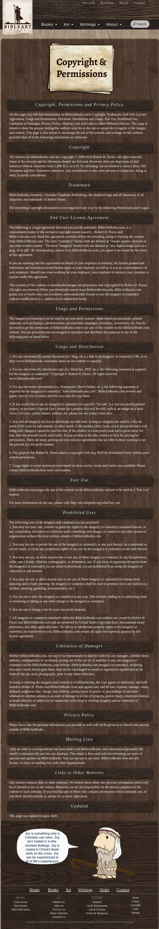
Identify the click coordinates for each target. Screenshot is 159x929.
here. (109, 413)
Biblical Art (59, 902)
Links (135, 908)
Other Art (59, 905)
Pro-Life (89, 3)
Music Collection (58, 913)
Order (104, 890)
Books (48, 24)
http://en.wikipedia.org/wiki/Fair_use (95, 502)
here (116, 435)
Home (35, 890)
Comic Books (20, 902)
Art (68, 24)
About (113, 24)
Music (124, 3)
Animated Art (59, 917)
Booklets (107, 3)
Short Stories (20, 905)
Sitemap (135, 912)
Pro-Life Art (59, 909)
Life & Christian (97, 909)
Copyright (135, 905)
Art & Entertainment (97, 905)
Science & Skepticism (97, 913)
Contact (140, 3)
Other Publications (20, 909)
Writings (89, 24)
